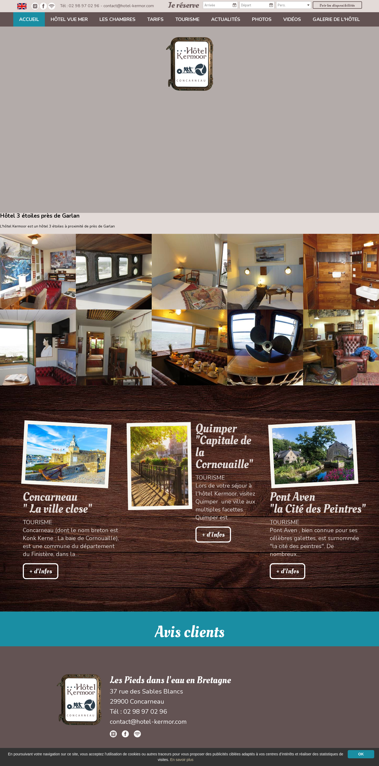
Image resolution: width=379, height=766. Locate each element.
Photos (262, 19)
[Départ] (257, 5)
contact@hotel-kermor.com (128, 6)
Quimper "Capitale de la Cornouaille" (224, 446)
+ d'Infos (40, 571)
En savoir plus (181, 760)
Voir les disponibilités (337, 5)
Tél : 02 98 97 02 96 (80, 6)
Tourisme (187, 19)
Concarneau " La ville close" (57, 503)
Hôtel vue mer (69, 19)
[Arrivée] (220, 5)
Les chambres (117, 19)
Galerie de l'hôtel (336, 19)
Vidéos (292, 19)
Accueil (29, 19)
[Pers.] (293, 5)
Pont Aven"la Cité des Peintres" (318, 503)
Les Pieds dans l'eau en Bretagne (170, 680)
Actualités (225, 19)
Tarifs (155, 19)
